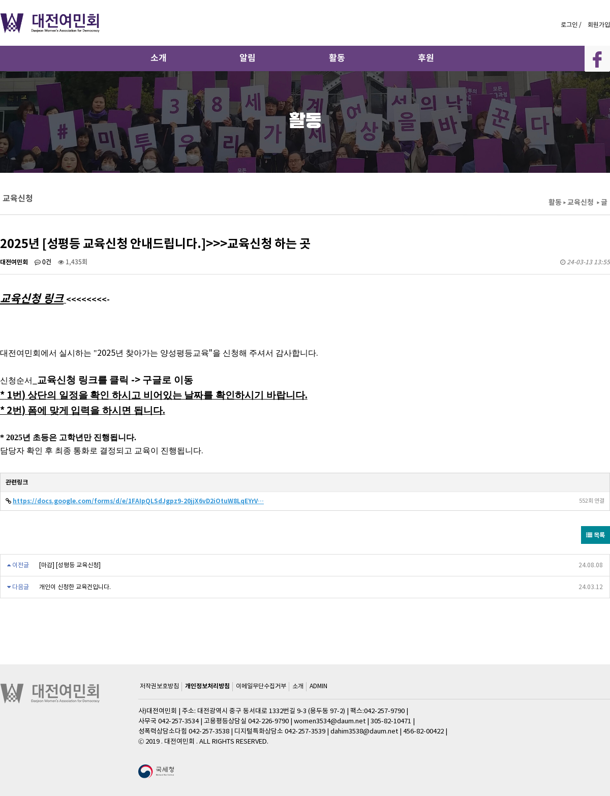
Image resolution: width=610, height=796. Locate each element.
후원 (426, 58)
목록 (595, 535)
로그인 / (572, 24)
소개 (158, 58)
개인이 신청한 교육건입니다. (75, 587)
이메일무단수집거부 (261, 686)
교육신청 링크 (32, 298)
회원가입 (599, 24)
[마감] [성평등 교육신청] (70, 565)
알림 (247, 58)
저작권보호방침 (159, 686)
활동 (337, 58)
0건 (43, 261)
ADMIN (318, 686)
